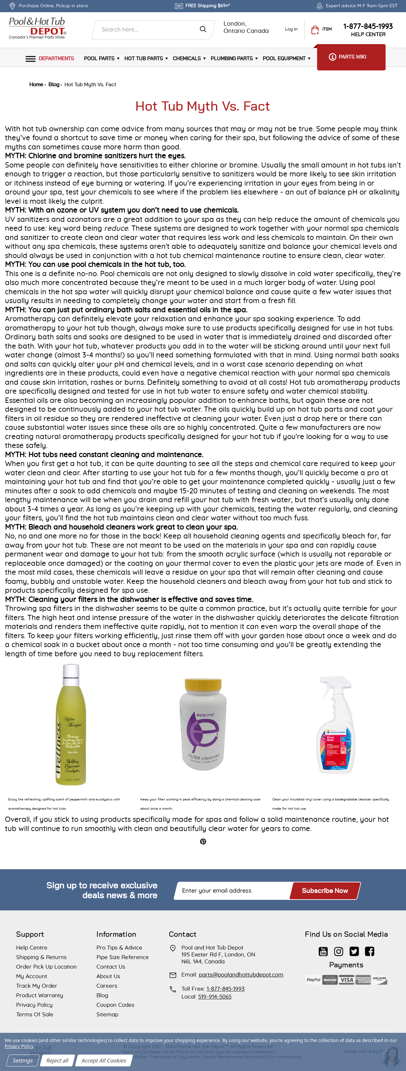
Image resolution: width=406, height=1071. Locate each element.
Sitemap (107, 1014)
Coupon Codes (115, 1005)
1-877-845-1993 (368, 26)
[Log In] (291, 29)
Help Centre (31, 948)
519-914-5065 (214, 997)
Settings (23, 1060)
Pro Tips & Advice (119, 948)
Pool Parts (99, 58)
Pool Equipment (284, 58)
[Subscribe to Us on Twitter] (354, 948)
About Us (108, 976)
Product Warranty (39, 995)
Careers (106, 986)
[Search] (203, 27)
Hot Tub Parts (143, 58)
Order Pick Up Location (46, 967)
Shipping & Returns (41, 957)
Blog (102, 995)
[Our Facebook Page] (369, 948)
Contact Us (110, 967)
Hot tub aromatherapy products (344, 382)
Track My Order (36, 986)
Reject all (57, 1060)
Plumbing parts (232, 58)
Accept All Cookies (104, 1060)
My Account (31, 976)
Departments (50, 59)
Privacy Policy (34, 1005)
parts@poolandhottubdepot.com (241, 975)
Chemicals (187, 58)
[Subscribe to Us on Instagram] (338, 948)
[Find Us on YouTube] (323, 948)
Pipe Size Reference (122, 957)
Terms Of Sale (34, 1014)
